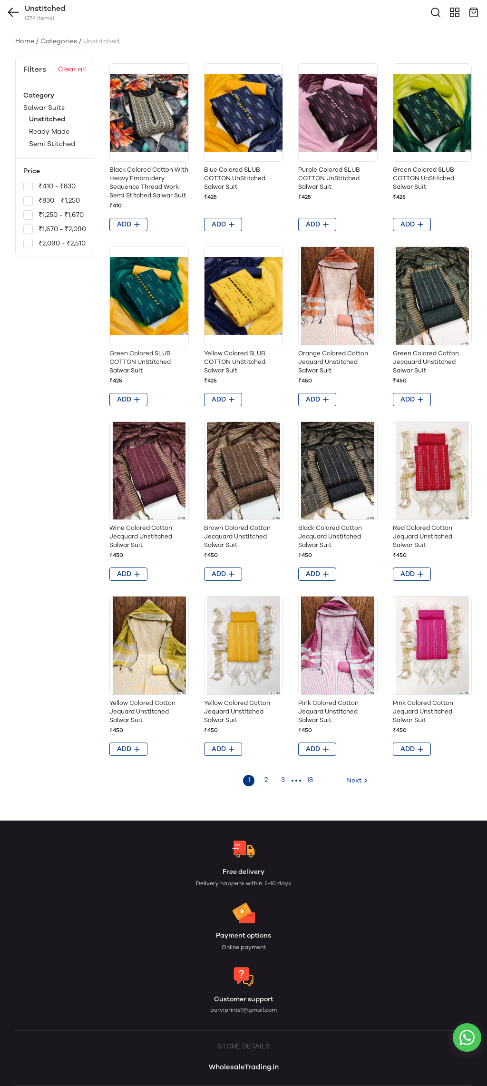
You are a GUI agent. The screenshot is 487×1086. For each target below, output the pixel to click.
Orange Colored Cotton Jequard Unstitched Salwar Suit (333, 362)
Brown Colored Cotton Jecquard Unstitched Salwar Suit (237, 536)
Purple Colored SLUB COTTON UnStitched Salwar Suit (329, 178)
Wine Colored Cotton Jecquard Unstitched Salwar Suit (140, 536)
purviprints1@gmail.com (243, 1010)
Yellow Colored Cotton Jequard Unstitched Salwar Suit (142, 711)
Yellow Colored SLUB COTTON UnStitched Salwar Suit (234, 362)
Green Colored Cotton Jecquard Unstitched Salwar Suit (426, 362)
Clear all (72, 69)
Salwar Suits (54, 127)
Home (24, 41)
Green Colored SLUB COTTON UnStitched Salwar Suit (423, 178)
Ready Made (49, 131)
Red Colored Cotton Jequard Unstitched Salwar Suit (422, 536)
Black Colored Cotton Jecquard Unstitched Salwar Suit (330, 536)
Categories (58, 41)
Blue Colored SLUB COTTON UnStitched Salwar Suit (234, 178)
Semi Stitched (52, 144)
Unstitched (47, 119)
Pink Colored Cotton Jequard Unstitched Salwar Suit (328, 711)
